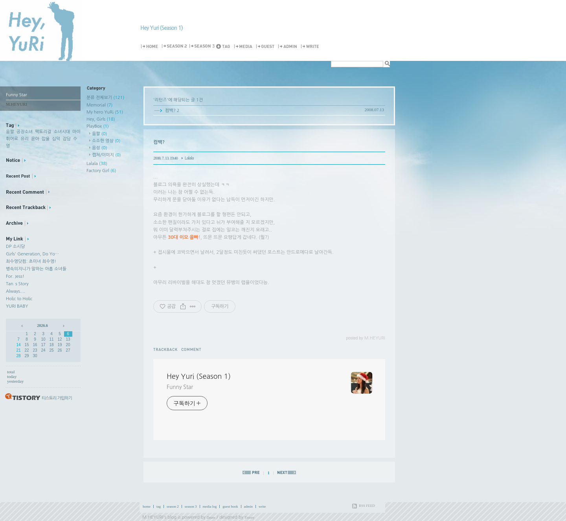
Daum (211, 517)
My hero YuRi (104, 112)
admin (248, 506)
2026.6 (42, 325)
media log (210, 506)
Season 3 (202, 46)
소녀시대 (62, 132)
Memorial (99, 105)
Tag (224, 46)
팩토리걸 (43, 132)
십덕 (56, 139)
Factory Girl (101, 171)
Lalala (96, 163)
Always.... (15, 291)
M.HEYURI (152, 517)
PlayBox (97, 126)
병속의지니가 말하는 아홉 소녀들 (36, 269)
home (147, 506)
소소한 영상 (106, 141)
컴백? (170, 110)
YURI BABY (17, 306)
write (262, 506)
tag (158, 506)
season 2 (173, 506)
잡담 (66, 139)
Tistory (249, 517)
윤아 (35, 139)
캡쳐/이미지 (106, 155)
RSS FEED (367, 506)
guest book (230, 506)
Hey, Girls (100, 119)
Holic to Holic (19, 299)
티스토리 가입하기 (57, 398)
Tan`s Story (17, 284)
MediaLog (244, 46)
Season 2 (175, 46)
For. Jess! (15, 276)
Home (150, 46)
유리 (24, 139)
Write (311, 46)
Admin (288, 46)
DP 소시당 (15, 246)
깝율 (46, 139)
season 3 (191, 506)
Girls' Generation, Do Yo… (32, 254)
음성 (99, 148)
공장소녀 (25, 132)
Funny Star (180, 387)
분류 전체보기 (105, 97)
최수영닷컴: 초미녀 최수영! (31, 261)
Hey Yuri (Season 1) (161, 28)
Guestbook (266, 46)
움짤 (10, 132)
